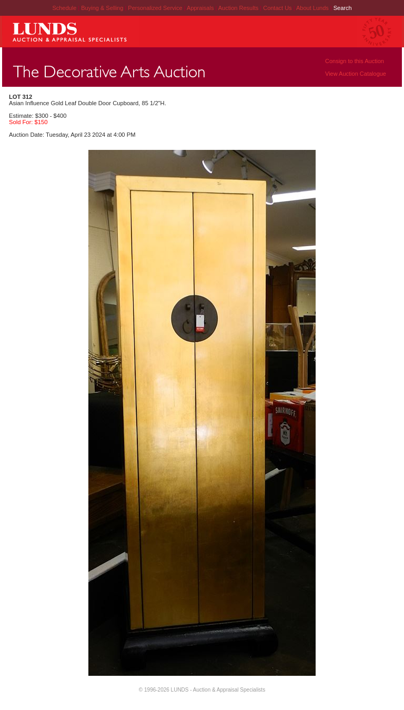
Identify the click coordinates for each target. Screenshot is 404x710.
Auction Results (239, 8)
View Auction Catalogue (355, 73)
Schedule (64, 8)
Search (343, 8)
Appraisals (201, 8)
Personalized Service (156, 8)
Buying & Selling (103, 8)
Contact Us (277, 8)
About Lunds (313, 8)
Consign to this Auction (354, 61)
